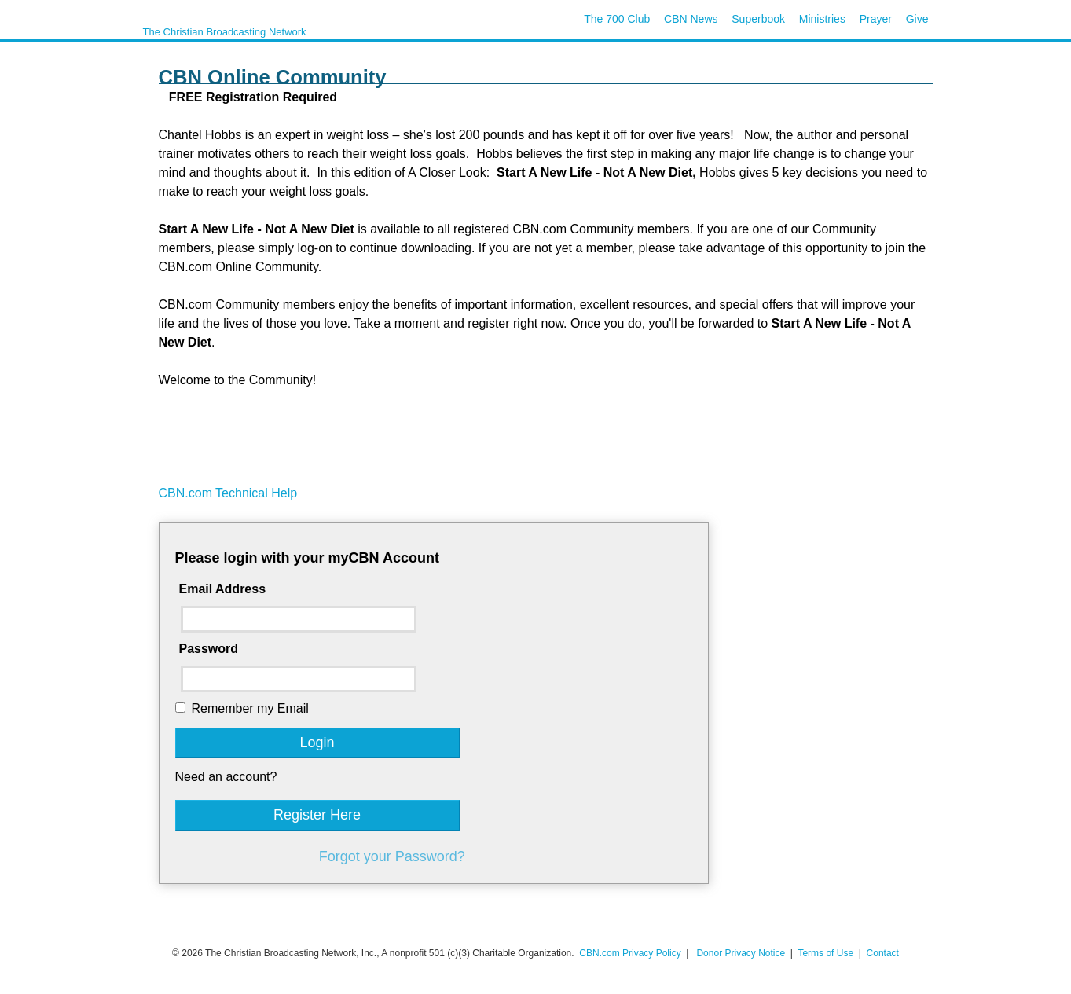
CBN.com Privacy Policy (629, 953)
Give (917, 19)
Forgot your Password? (392, 856)
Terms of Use (827, 953)
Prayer (876, 19)
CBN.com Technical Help (228, 493)
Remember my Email (250, 708)
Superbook (758, 19)
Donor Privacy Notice (740, 953)
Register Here (317, 815)
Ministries (822, 19)
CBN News (690, 19)
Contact (883, 953)
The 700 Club (617, 19)
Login (316, 742)
